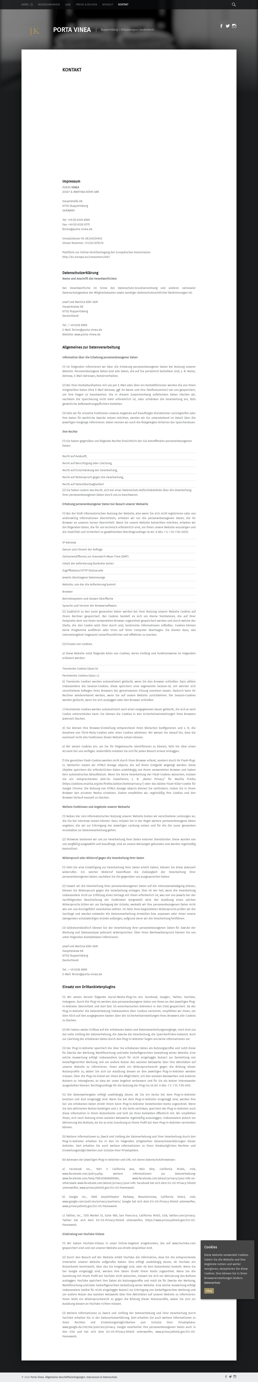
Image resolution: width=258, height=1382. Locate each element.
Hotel (27, 4)
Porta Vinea (37, 1377)
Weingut (107, 4)
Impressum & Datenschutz (101, 1377)
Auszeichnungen (49, 4)
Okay (209, 1290)
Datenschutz (212, 1282)
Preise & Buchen (86, 4)
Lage (68, 4)
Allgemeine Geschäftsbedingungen (65, 1377)
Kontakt (123, 4)
